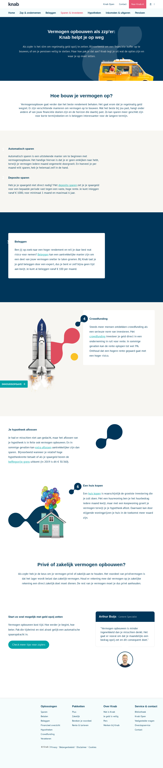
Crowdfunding (48, 734)
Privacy (53, 747)
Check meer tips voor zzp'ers (28, 644)
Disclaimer (82, 747)
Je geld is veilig (110, 716)
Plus (74, 711)
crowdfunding (97, 336)
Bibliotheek (140, 711)
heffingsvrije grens (19, 461)
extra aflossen (43, 447)
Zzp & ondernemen (30, 12)
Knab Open (108, 4)
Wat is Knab (109, 711)
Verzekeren (46, 738)
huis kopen (94, 493)
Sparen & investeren (72, 12)
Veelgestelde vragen (144, 720)
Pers (105, 720)
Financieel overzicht (50, 725)
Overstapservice (142, 725)
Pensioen (140, 12)
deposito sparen (67, 185)
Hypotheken (94, 12)
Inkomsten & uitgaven (118, 12)
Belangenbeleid (66, 747)
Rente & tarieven (80, 725)
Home (11, 12)
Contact (123, 4)
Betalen (44, 716)
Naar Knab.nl (137, 4)
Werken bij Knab (111, 725)
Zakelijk (76, 716)
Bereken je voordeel (82, 720)
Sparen (44, 711)
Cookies (92, 747)
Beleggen (51, 12)
